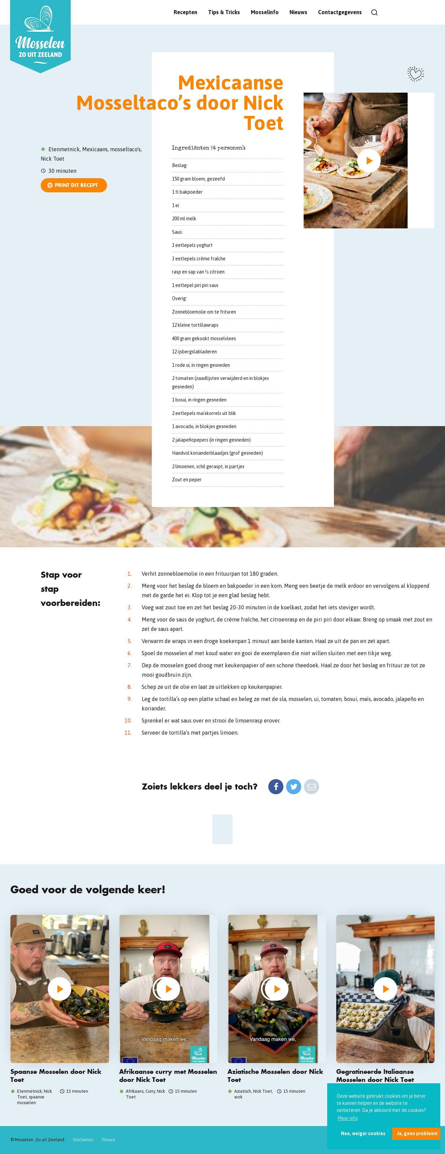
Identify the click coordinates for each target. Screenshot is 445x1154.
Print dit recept (76, 185)
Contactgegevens (340, 12)
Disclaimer (83, 1139)
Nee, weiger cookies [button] (363, 1133)
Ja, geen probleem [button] (417, 1133)
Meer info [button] (348, 1118)
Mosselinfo (265, 12)
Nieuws (298, 12)
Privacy (108, 1139)
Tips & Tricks (224, 12)
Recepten (185, 12)
